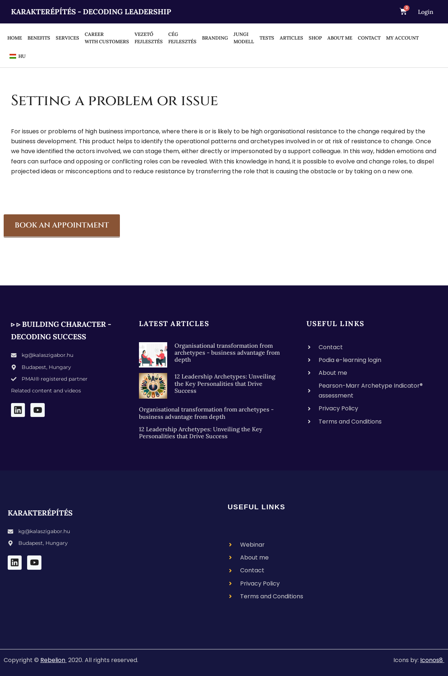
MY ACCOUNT (402, 38)
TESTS (267, 38)
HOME (14, 38)
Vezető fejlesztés (149, 38)
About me (339, 38)
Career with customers (107, 38)
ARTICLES (291, 38)
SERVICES (67, 38)
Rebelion (52, 660)
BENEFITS (38, 38)
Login (425, 11)
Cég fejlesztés (182, 38)
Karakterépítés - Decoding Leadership (91, 11)
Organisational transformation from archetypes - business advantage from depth (227, 352)
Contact (369, 38)
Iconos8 (431, 660)
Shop (315, 38)
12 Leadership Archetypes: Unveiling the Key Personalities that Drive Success (225, 383)
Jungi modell (244, 38)
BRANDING (215, 38)
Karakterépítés (40, 512)
